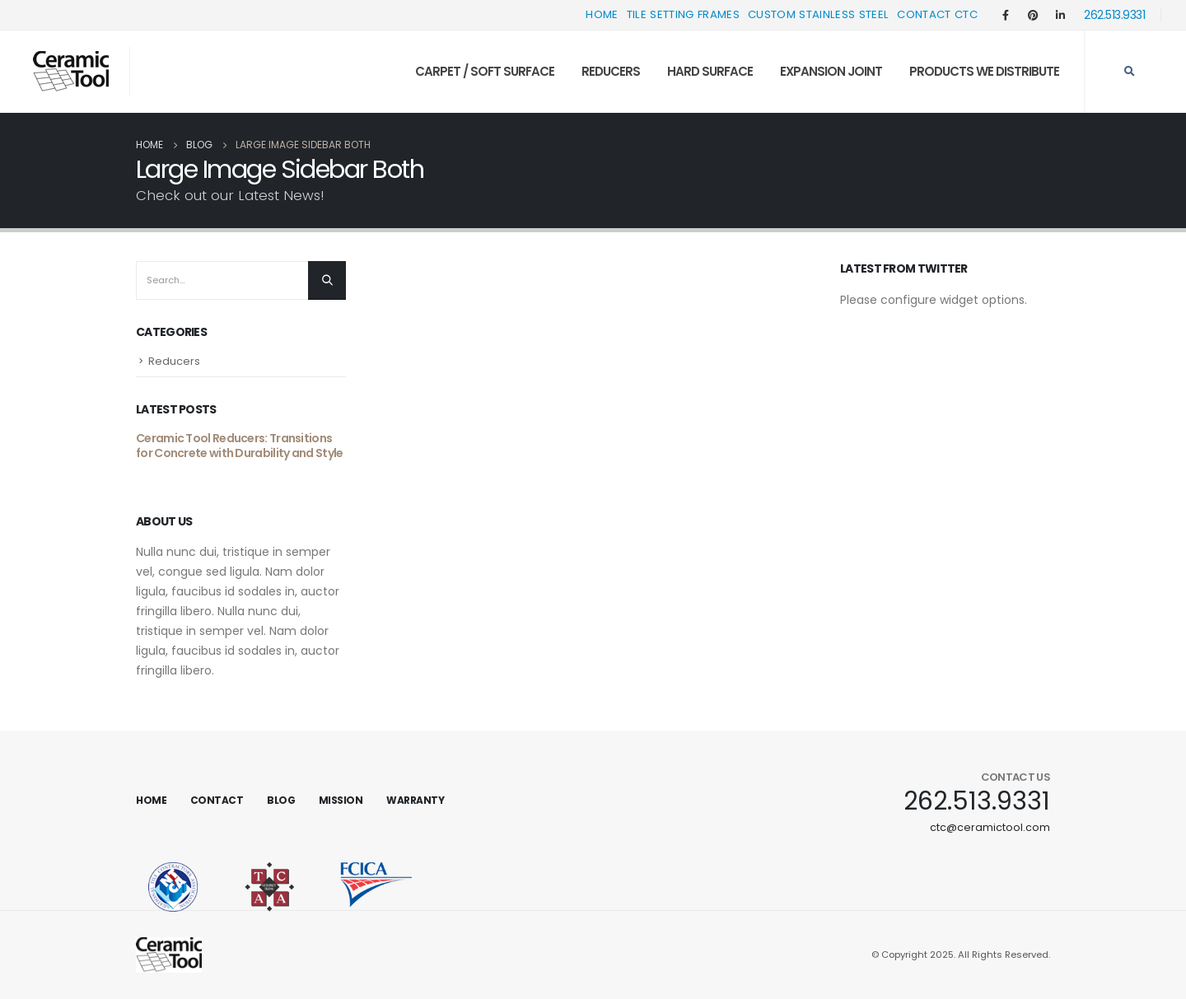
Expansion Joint (831, 71)
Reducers (610, 71)
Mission (341, 800)
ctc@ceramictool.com (990, 827)
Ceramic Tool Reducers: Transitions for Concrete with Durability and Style (239, 445)
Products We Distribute (984, 71)
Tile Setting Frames (683, 14)
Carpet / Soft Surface (484, 71)
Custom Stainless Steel (818, 14)
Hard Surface (710, 71)
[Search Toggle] (1129, 72)
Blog (281, 800)
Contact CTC (937, 14)
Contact (217, 800)
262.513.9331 (1114, 15)
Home (602, 14)
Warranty (415, 800)
